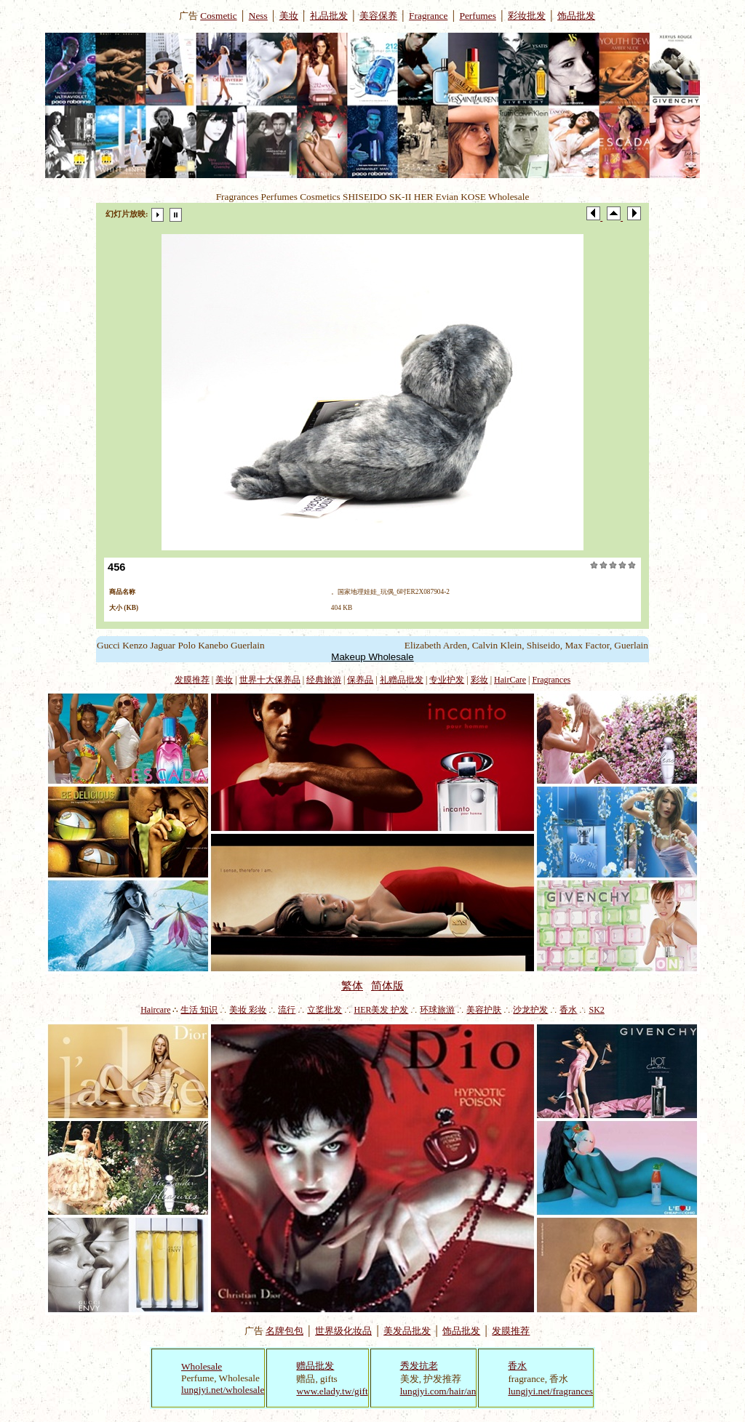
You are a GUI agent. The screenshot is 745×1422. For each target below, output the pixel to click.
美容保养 (378, 15)
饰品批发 (576, 15)
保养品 (360, 680)
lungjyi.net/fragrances (550, 1391)
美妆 (288, 15)
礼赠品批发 (401, 680)
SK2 (596, 1010)
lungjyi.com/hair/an (438, 1391)
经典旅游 (323, 680)
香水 (568, 1010)
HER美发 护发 (381, 1010)
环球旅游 (437, 1010)
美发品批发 (407, 1330)
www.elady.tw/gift (331, 1391)
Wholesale (201, 1366)
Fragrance (428, 15)
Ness (258, 15)
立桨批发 (324, 1010)
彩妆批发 (527, 15)
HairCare (510, 680)
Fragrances (552, 680)
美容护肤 (483, 1010)
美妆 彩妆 (247, 1010)
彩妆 (479, 680)
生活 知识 (199, 1010)
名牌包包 (284, 1330)
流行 (286, 1010)
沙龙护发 (530, 1010)
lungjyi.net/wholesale (222, 1389)
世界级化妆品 (343, 1330)
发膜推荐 (192, 680)
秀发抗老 (419, 1365)
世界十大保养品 (269, 680)
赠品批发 (315, 1365)
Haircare (155, 1010)
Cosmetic (218, 15)
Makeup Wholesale (372, 656)
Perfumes (478, 15)
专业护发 (446, 680)
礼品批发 (329, 15)
